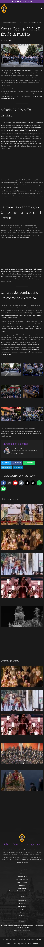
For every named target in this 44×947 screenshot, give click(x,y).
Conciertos (6, 22)
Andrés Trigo (29, 939)
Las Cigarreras (13, 22)
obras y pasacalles (19, 141)
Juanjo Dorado (7, 40)
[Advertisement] (22, 646)
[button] (41, 8)
